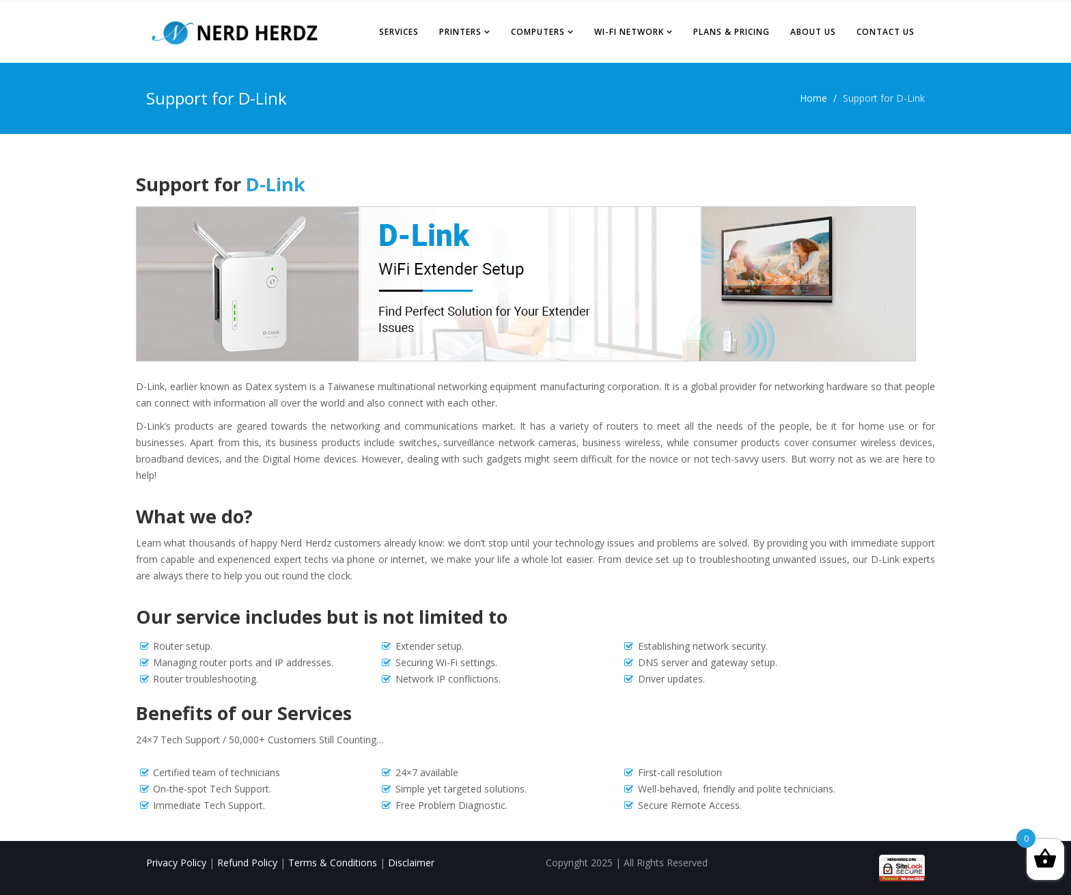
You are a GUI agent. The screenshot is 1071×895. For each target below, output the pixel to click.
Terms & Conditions (334, 862)
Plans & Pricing (731, 32)
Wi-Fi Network (629, 32)
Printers (460, 32)
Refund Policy (248, 862)
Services (399, 32)
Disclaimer (411, 862)
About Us (813, 32)
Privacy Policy (176, 862)
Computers (538, 32)
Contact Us (886, 32)
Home (813, 98)
